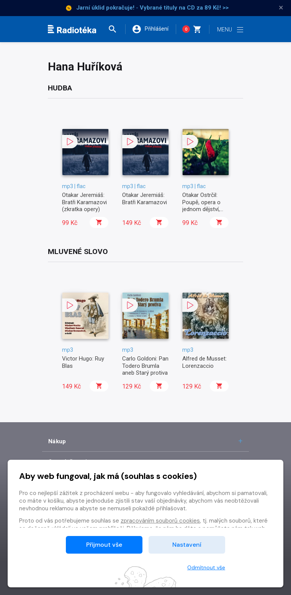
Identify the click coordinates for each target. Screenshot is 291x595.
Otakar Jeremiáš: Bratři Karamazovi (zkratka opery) (84, 202)
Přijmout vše (104, 545)
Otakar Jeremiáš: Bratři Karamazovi (144, 198)
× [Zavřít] (281, 7)
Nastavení (186, 545)
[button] (116, 29)
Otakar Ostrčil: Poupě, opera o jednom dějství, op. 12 (201, 206)
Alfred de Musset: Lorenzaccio (204, 362)
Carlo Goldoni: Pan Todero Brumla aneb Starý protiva (145, 365)
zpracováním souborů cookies (160, 521)
